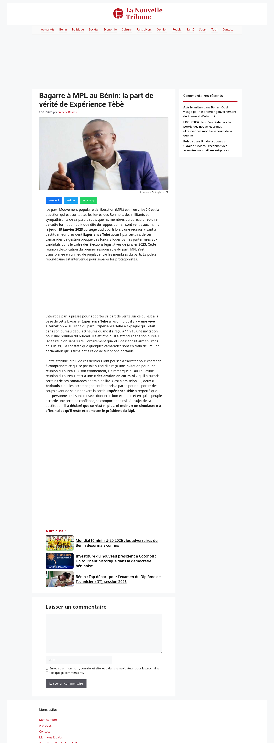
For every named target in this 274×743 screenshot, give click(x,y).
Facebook (54, 200)
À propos (45, 725)
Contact (228, 29)
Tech (214, 29)
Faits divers (144, 29)
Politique (78, 29)
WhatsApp (88, 200)
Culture (127, 29)
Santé (190, 29)
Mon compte (48, 720)
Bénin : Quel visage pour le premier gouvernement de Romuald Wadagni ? (209, 111)
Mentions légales (51, 737)
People (177, 29)
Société (94, 29)
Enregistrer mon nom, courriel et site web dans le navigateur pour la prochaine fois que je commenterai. (104, 670)
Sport (202, 29)
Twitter (71, 200)
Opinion (162, 29)
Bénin (63, 29)
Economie (110, 29)
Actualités (47, 29)
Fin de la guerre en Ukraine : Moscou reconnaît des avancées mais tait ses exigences (206, 145)
